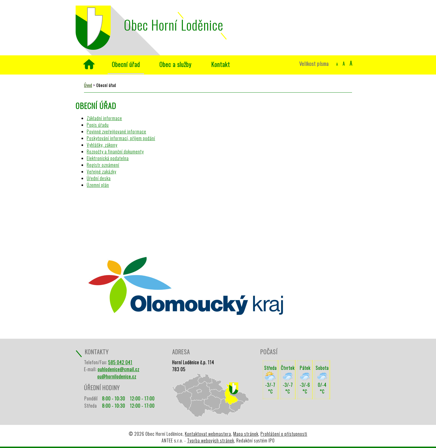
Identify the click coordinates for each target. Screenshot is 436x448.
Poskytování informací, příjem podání (121, 138)
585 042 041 (120, 362)
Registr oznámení (103, 165)
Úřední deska (99, 178)
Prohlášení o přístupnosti (284, 433)
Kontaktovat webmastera (208, 433)
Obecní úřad (126, 64)
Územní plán (98, 185)
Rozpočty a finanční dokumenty (115, 151)
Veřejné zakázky (101, 171)
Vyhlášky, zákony (102, 145)
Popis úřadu (98, 125)
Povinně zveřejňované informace (116, 131)
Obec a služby (175, 64)
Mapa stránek (245, 433)
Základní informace (104, 118)
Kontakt (220, 64)
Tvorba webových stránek (210, 440)
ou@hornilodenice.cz (116, 376)
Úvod (88, 64)
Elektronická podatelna (108, 158)
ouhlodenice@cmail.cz (118, 369)
